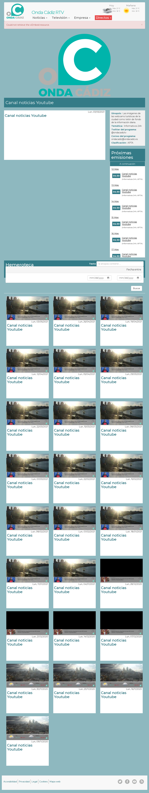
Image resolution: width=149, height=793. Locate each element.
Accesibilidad (10, 781)
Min (85, 278)
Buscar (136, 288)
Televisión (61, 17)
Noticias (40, 17)
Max (114, 278)
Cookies (43, 781)
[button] (142, 24)
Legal (34, 781)
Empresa (82, 17)
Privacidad (24, 781)
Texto (92, 263)
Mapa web (55, 781)
